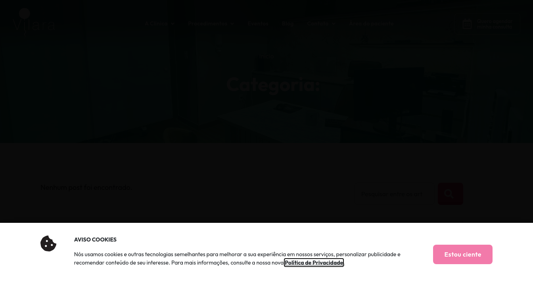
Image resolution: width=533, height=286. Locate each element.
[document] (266, 143)
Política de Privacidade (314, 262)
